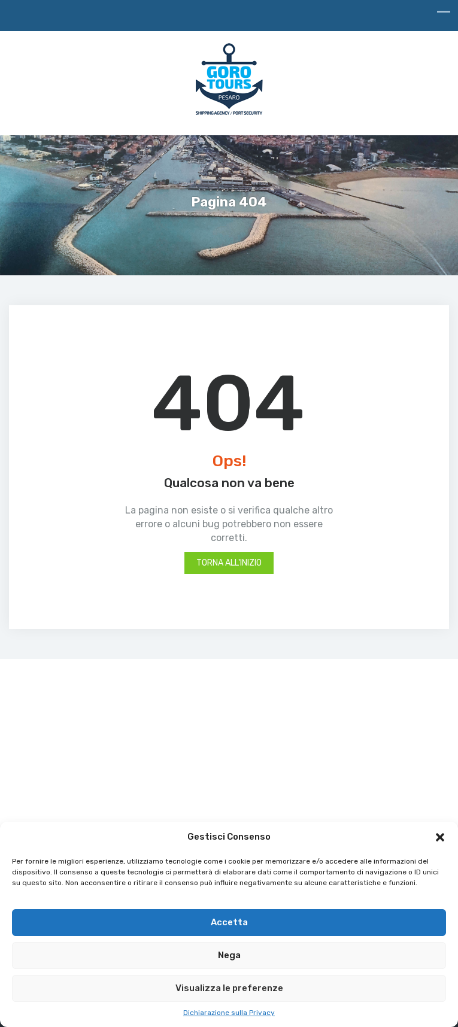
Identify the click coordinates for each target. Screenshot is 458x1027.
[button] (440, 837)
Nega (229, 955)
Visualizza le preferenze (229, 988)
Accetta (229, 922)
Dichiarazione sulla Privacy (229, 1012)
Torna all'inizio (229, 563)
